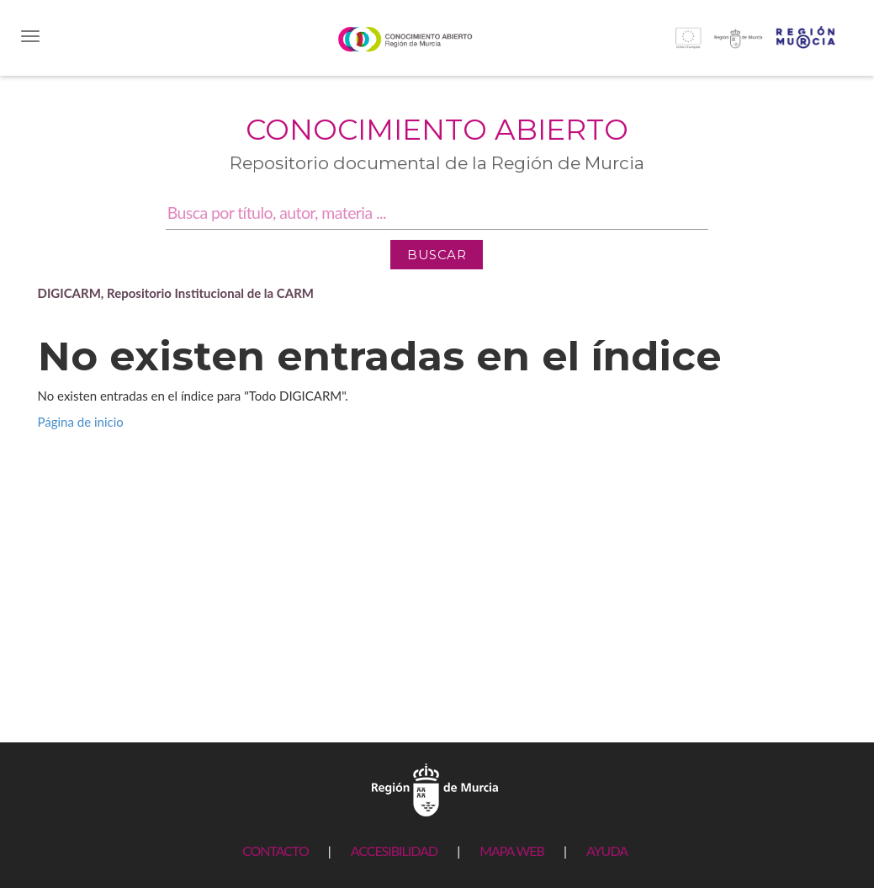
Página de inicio (81, 421)
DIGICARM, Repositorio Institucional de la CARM (176, 292)
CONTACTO (275, 851)
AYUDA (607, 851)
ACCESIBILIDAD (394, 851)
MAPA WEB (511, 851)
